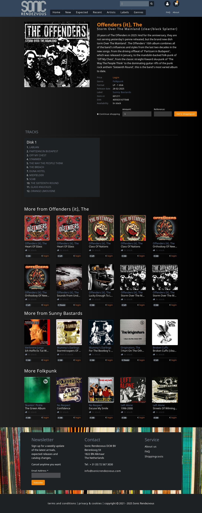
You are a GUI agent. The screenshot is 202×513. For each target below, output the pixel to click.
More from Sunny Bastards (53, 313)
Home (56, 12)
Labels (125, 12)
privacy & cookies (90, 503)
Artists (111, 12)
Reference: (159, 109)
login (46, 255)
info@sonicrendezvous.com (103, 471)
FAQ (168, 12)
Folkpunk (118, 81)
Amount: (126, 109)
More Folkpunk (40, 371)
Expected (82, 12)
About (176, 12)
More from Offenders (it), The (56, 209)
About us (151, 446)
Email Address (39, 470)
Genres (138, 12)
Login (116, 77)
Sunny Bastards (122, 92)
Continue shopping (108, 114)
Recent (97, 12)
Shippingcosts (154, 456)
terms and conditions (62, 503)
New (68, 12)
